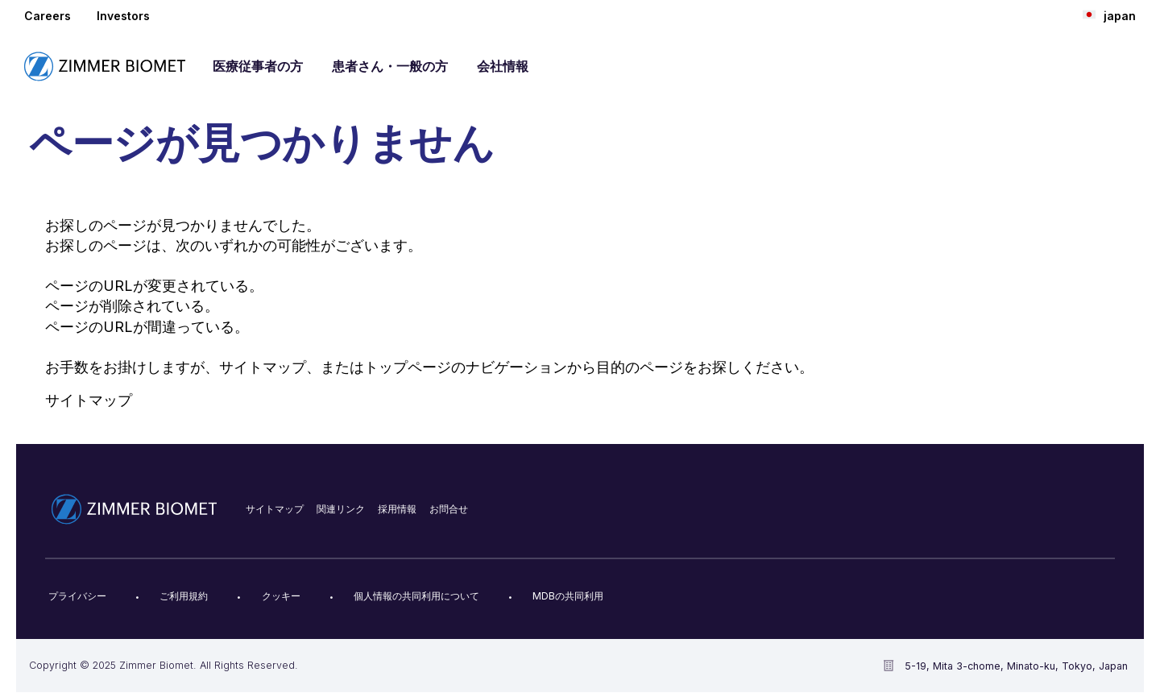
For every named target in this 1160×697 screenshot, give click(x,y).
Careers (47, 16)
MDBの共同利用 (567, 596)
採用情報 (397, 509)
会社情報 (502, 66)
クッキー (281, 596)
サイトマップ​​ (275, 509)
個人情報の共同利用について (416, 596)
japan (1109, 15)
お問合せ (448, 509)
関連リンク (341, 509)
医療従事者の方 (258, 66)
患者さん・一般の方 (390, 66)
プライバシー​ (77, 596)
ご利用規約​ (184, 596)
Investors (123, 16)
